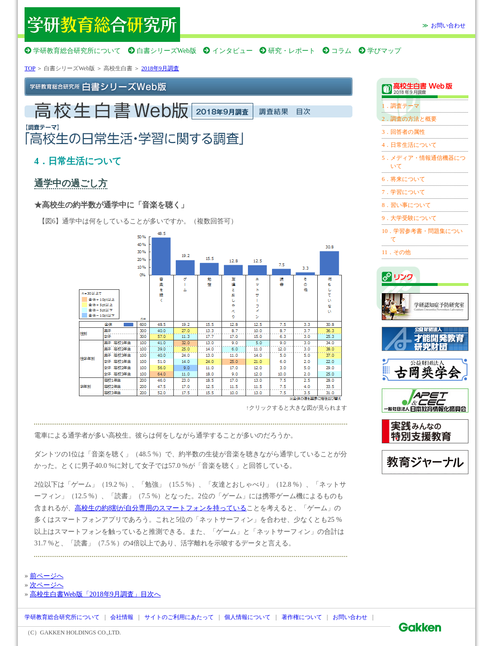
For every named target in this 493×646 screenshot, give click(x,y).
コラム (341, 50)
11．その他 (396, 252)
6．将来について (403, 179)
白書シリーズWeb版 (166, 50)
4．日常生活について (409, 145)
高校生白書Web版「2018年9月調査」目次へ (95, 594)
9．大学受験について (409, 218)
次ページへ (47, 585)
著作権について (302, 617)
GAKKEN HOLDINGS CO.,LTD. (80, 632)
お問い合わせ (448, 25)
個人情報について (247, 617)
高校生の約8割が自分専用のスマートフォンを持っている (160, 508)
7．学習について (403, 192)
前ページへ (47, 576)
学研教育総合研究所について (77, 50)
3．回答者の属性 (403, 132)
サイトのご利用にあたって (179, 617)
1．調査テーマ (400, 106)
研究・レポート (291, 50)
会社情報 (121, 617)
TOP (30, 68)
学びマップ (384, 50)
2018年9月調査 (160, 68)
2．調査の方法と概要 (409, 119)
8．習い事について (406, 205)
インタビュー (232, 50)
